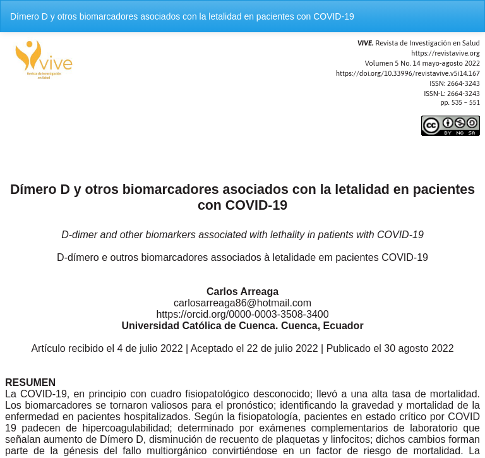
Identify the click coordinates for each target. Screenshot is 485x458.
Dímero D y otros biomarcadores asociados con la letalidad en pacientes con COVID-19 (182, 16)
